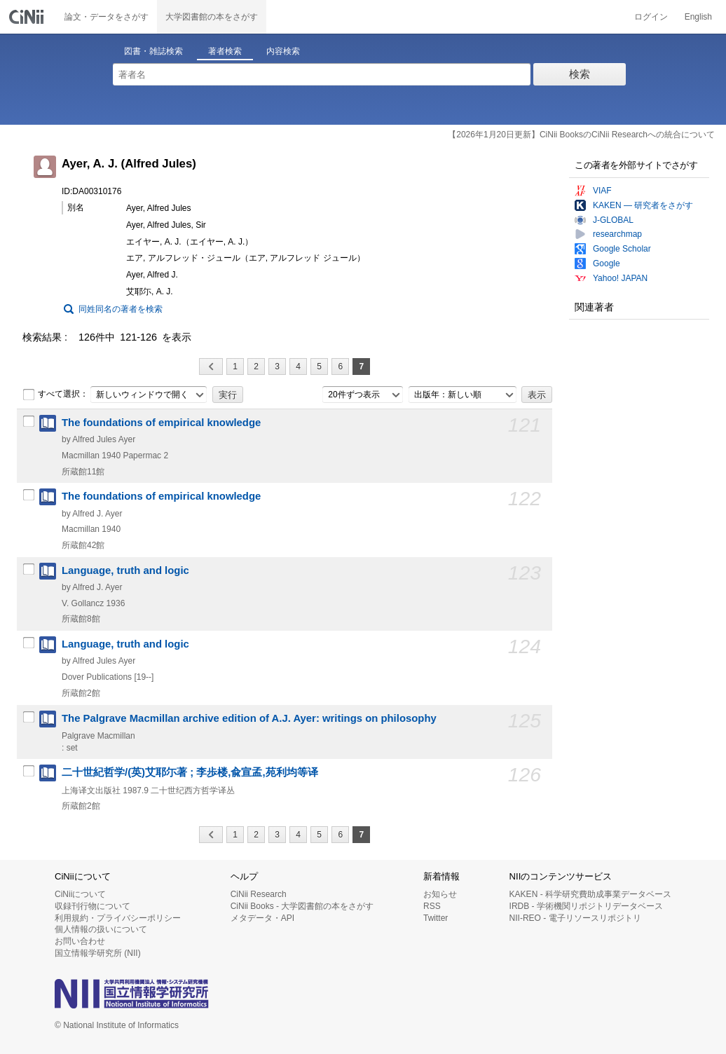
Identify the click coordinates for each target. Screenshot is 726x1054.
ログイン (651, 17)
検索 (579, 74)
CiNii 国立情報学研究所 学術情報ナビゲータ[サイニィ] (28, 17)
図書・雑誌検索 (153, 51)
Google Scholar (622, 249)
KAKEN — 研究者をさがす (643, 205)
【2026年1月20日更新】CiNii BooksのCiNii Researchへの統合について (581, 134)
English (698, 17)
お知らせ (440, 894)
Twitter (435, 918)
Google (606, 263)
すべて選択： (55, 394)
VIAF (602, 191)
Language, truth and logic (125, 570)
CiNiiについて (80, 894)
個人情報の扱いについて (101, 929)
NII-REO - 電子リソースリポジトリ (575, 918)
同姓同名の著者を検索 (120, 309)
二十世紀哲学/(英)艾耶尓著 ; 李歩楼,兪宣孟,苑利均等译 (190, 772)
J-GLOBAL (613, 220)
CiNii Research (259, 894)
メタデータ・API (262, 918)
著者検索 (225, 51)
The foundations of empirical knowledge (161, 422)
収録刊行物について (92, 906)
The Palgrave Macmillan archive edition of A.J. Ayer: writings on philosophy (249, 718)
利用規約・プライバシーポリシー (118, 918)
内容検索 (283, 51)
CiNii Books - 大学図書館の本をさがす (302, 906)
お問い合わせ (80, 941)
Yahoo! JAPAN (620, 278)
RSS (432, 906)
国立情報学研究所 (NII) (98, 953)
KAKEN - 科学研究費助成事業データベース (590, 894)
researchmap (617, 234)
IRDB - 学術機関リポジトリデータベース (586, 906)
